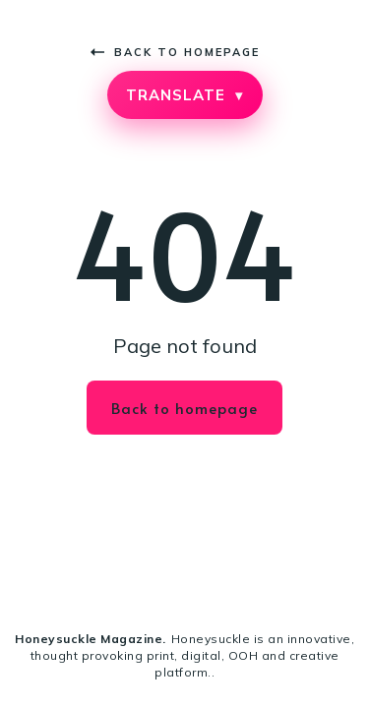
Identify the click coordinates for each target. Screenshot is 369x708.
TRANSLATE (184, 95)
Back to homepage (175, 52)
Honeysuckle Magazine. (90, 638)
